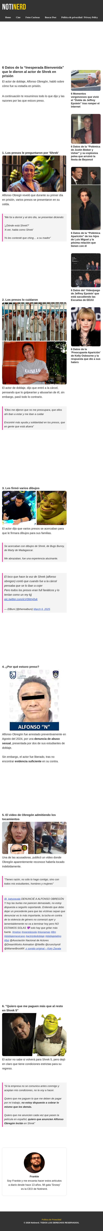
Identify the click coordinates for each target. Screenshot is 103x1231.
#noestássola (29, 932)
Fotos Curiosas (33, 17)
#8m (53, 932)
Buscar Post (50, 17)
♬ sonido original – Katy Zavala (43, 948)
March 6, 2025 (42, 609)
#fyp (6, 940)
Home (8, 17)
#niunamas (44, 932)
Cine (18, 17)
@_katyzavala (12, 898)
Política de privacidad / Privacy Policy (79, 17)
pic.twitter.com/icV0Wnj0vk (21, 599)
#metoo (16, 932)
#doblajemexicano (14, 936)
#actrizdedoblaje (35, 936)
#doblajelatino (53, 936)
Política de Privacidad (51, 1219)
